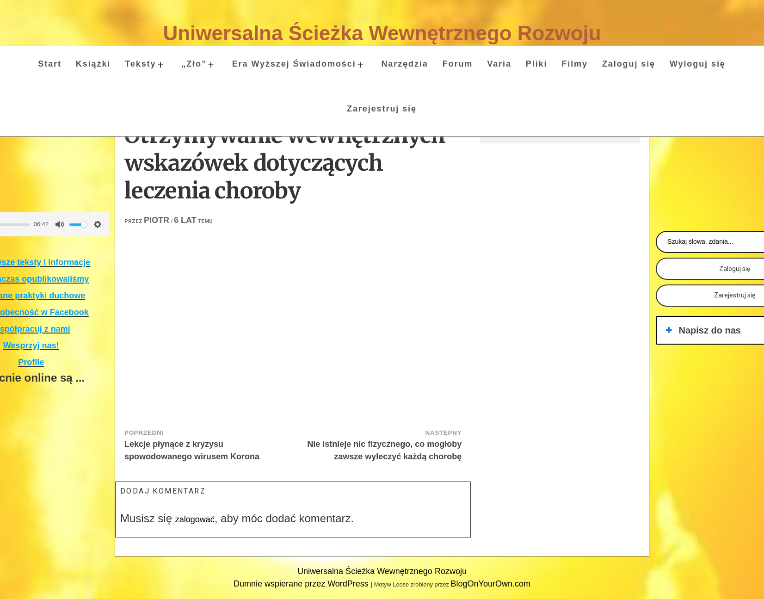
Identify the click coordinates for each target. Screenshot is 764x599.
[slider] (78, 224)
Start (50, 63)
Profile (31, 362)
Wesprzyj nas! (31, 345)
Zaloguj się (628, 63)
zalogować (195, 519)
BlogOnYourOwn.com (490, 583)
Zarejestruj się (382, 108)
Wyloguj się (698, 63)
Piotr (156, 220)
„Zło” (194, 63)
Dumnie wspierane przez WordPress (302, 583)
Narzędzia (404, 63)
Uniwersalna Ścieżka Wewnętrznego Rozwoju (382, 33)
